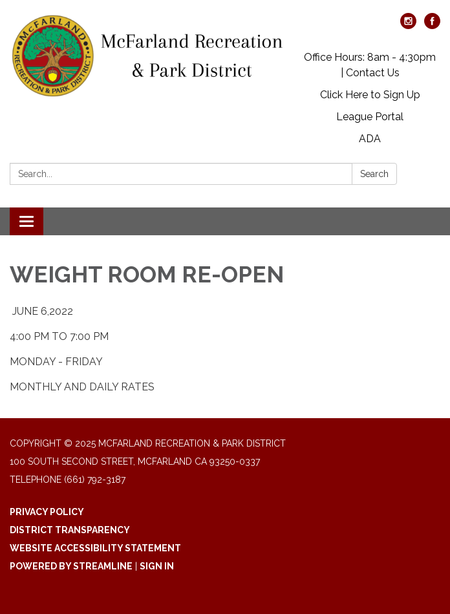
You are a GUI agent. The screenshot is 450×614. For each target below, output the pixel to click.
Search (374, 174)
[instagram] (408, 25)
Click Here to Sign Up (370, 95)
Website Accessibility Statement (95, 548)
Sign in (157, 566)
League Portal (369, 117)
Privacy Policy (47, 512)
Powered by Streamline (71, 566)
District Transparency (70, 530)
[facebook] (432, 25)
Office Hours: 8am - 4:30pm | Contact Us (370, 65)
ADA (370, 138)
